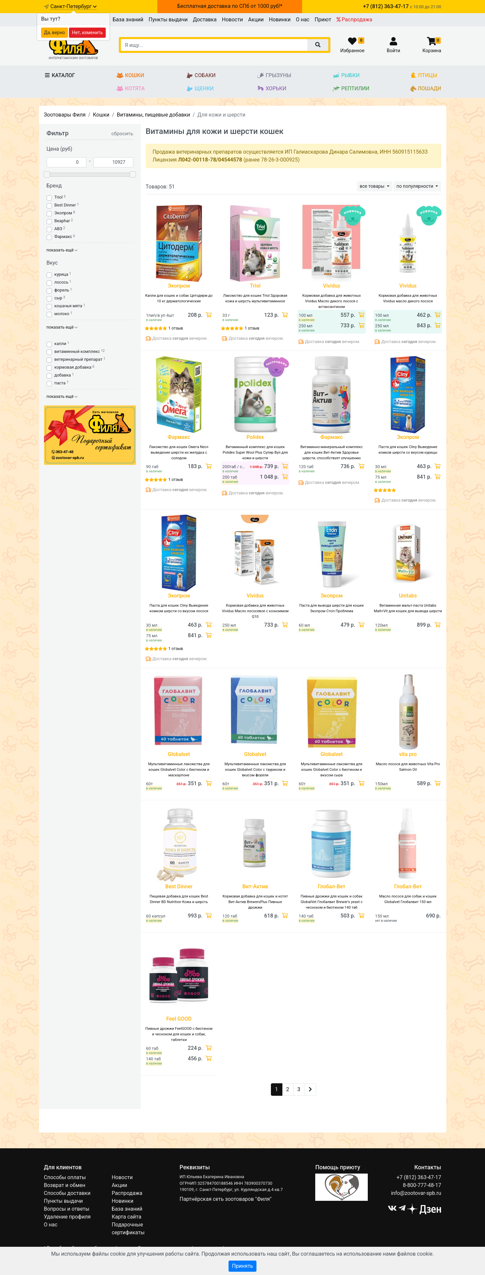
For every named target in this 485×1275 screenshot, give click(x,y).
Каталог (59, 75)
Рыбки (346, 75)
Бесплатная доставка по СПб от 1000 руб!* (229, 6)
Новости (232, 19)
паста (60, 382)
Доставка (204, 19)
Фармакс (63, 236)
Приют (323, 19)
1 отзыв (175, 328)
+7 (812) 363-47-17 (419, 1177)
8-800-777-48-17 (422, 1185)
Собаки (201, 75)
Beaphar (62, 220)
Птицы (423, 75)
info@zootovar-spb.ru (416, 1193)
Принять (242, 1266)
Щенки (200, 88)
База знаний (128, 19)
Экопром (63, 212)
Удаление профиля (67, 1217)
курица (61, 274)
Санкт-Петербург (73, 6)
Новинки (280, 19)
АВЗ (58, 228)
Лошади (425, 88)
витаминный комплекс (77, 351)
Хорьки (271, 88)
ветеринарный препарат (78, 359)
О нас (302, 19)
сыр (58, 297)
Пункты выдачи (168, 19)
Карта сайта (126, 1217)
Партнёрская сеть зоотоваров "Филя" (226, 1199)
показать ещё (62, 250)
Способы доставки (67, 1193)
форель (62, 290)
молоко (62, 313)
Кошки (130, 75)
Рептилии (350, 88)
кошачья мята (68, 305)
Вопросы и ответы (67, 1209)
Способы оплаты (65, 1177)
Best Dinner (65, 205)
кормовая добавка (73, 367)
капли (60, 343)
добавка (63, 375)
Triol (59, 197)
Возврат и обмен (64, 1185)
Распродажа (354, 19)
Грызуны (274, 75)
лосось (61, 282)
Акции (256, 19)
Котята (130, 88)
